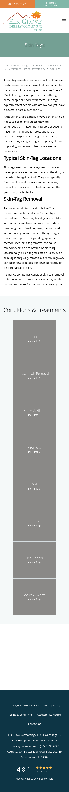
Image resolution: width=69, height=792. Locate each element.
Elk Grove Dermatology (16, 65)
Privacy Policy (52, 705)
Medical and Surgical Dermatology (26, 68)
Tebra (50, 778)
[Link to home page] (30, 20)
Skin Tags (55, 68)
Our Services (55, 65)
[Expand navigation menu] (64, 20)
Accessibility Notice (49, 714)
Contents (38, 65)
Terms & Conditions (20, 714)
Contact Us (34, 724)
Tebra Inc (34, 705)
